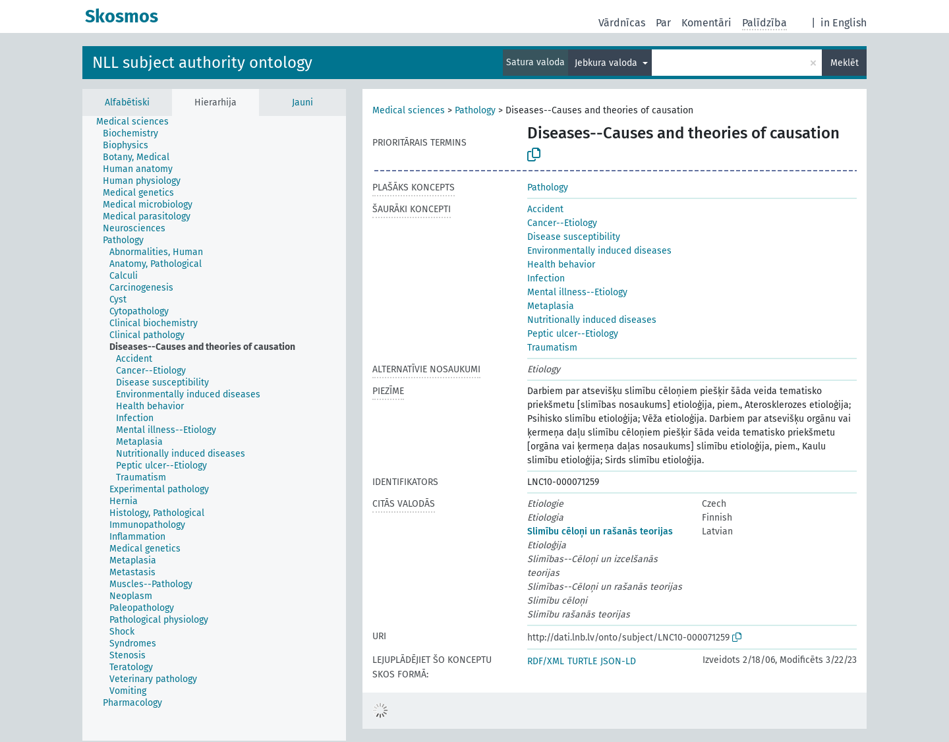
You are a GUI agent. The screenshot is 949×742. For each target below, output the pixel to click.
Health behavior (561, 264)
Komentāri (706, 22)
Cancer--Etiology (562, 223)
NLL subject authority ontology (202, 62)
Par (663, 22)
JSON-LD (618, 661)
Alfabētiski (127, 102)
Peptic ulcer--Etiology (572, 333)
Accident (545, 209)
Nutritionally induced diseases (591, 320)
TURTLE (582, 661)
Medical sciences (408, 110)
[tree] (214, 428)
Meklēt (844, 63)
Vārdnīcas (621, 22)
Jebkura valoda (607, 63)
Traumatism (552, 347)
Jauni (302, 102)
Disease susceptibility (573, 237)
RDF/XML (545, 661)
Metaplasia (550, 306)
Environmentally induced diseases (599, 250)
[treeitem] (138, 122)
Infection (546, 278)
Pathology (475, 110)
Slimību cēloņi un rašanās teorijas (600, 531)
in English (843, 22)
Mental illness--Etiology (577, 292)
